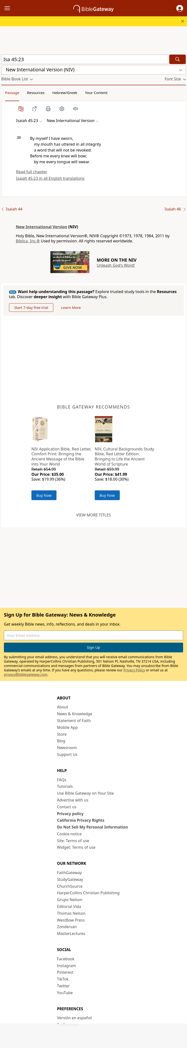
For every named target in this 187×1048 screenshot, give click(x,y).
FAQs (61, 779)
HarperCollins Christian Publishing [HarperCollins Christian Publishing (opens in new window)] (88, 893)
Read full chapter (31, 171)
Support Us (67, 754)
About (62, 707)
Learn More (71, 307)
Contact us (66, 807)
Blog (61, 740)
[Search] (177, 59)
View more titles (93, 515)
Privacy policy (70, 813)
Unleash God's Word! (116, 265)
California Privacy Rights (80, 820)
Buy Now (44, 495)
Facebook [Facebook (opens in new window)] (66, 959)
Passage (12, 92)
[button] (179, 8)
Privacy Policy (134, 670)
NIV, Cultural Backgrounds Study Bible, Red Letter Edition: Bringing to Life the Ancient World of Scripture (124, 456)
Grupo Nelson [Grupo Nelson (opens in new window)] (69, 899)
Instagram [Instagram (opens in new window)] (66, 965)
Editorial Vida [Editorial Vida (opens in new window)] (69, 906)
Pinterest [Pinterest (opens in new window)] (65, 972)
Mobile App (67, 727)
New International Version (41, 226)
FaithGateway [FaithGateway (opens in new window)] (69, 872)
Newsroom (67, 747)
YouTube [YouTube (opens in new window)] (65, 992)
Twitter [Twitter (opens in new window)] (63, 986)
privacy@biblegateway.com (25, 674)
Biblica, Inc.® (28, 241)
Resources (36, 92)
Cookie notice (69, 834)
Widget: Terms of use (76, 847)
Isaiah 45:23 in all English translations (50, 178)
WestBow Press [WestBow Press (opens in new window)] (71, 920)
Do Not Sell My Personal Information (92, 827)
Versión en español (74, 1017)
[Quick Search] (84, 59)
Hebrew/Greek (64, 92)
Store (62, 734)
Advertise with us (72, 800)
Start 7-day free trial (31, 307)
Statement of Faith (74, 720)
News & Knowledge (74, 713)
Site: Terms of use (73, 840)
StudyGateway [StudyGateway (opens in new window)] (70, 879)
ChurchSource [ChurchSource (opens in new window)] (70, 886)
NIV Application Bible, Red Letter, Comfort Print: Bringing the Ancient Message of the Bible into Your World (61, 456)
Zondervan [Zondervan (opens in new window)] (67, 926)
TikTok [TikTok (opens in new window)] (63, 979)
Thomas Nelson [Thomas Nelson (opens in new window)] (71, 913)
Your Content (96, 92)
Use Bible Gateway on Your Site (85, 793)
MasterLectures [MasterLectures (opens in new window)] (71, 933)
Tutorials (65, 786)
